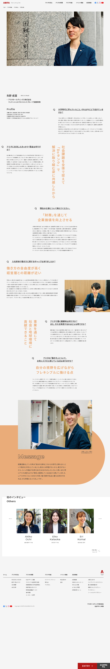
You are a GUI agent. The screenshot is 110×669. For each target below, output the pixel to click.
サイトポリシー (91, 647)
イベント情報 (79, 3)
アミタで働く (69, 3)
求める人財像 (75, 642)
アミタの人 (47, 642)
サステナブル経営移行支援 (32, 639)
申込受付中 (63, 637)
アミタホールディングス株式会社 (95, 661)
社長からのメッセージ (77, 639)
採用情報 (88, 3)
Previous (8, 580)
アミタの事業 (59, 3)
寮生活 (46, 639)
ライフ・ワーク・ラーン (50, 637)
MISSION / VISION (16, 637)
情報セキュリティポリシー (94, 644)
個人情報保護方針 (92, 642)
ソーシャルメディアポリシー (94, 650)
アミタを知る (48, 3)
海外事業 (28, 650)
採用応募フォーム (76, 647)
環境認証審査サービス (31, 647)
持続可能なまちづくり (31, 644)
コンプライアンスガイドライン (95, 639)
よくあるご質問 (76, 644)
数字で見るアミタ (16, 639)
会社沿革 (14, 644)
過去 (61, 639)
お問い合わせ (91, 637)
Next (101, 580)
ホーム (5, 632)
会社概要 (14, 642)
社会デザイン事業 (30, 637)
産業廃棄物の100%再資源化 (33, 642)
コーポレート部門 (30, 652)
